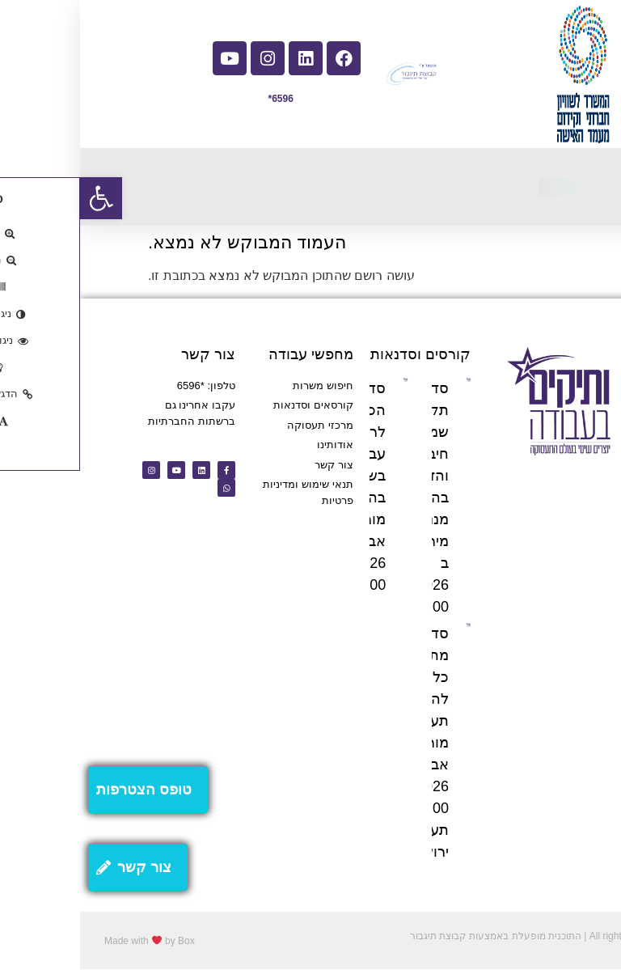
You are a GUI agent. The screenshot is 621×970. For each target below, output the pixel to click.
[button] (21, 198)
